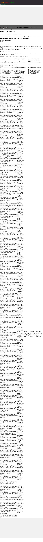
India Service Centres (4, 4)
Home (3, 5)
